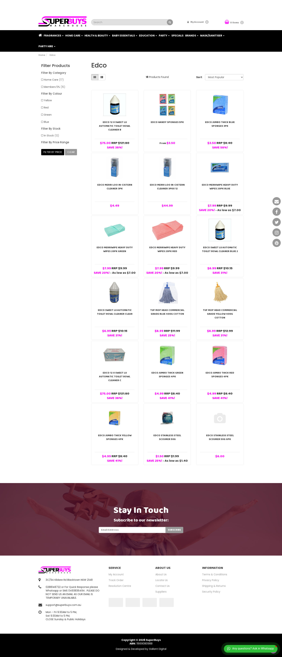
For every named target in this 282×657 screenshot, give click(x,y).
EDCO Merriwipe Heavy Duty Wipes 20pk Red (167, 249)
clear (71, 152)
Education (148, 35)
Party (164, 35)
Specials (177, 35)
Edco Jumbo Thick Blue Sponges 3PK (220, 124)
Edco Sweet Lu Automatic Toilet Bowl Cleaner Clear (115, 312)
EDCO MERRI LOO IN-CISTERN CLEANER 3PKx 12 (167, 187)
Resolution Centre (120, 586)
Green (48, 115)
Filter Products (55, 66)
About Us (161, 574)
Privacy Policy (210, 580)
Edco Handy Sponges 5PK (167, 122)
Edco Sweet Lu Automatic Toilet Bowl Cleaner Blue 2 (220, 249)
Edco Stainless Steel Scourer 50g (167, 437)
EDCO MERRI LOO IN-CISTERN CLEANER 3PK (114, 187)
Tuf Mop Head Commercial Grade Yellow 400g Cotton (220, 314)
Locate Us (161, 580)
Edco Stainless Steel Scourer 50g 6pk (220, 437)
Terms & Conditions (214, 574)
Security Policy (211, 591)
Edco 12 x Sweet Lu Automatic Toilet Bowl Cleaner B (114, 126)
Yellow (48, 100)
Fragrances (53, 35)
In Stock (51, 135)
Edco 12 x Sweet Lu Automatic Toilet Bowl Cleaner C (114, 377)
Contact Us (162, 586)
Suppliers (161, 591)
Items (232, 22)
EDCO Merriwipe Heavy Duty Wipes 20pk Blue (220, 187)
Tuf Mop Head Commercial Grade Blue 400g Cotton (167, 312)
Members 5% (54, 87)
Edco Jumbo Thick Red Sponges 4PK (220, 375)
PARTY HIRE (46, 46)
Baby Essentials (124, 35)
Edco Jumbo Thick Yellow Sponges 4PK (114, 437)
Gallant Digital (157, 649)
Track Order (116, 580)
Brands (191, 35)
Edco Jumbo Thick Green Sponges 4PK (167, 375)
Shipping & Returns (214, 586)
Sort (199, 77)
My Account (116, 574)
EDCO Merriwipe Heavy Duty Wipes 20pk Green (115, 249)
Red (46, 107)
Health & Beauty (97, 35)
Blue (46, 122)
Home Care (74, 35)
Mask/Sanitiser (212, 35)
